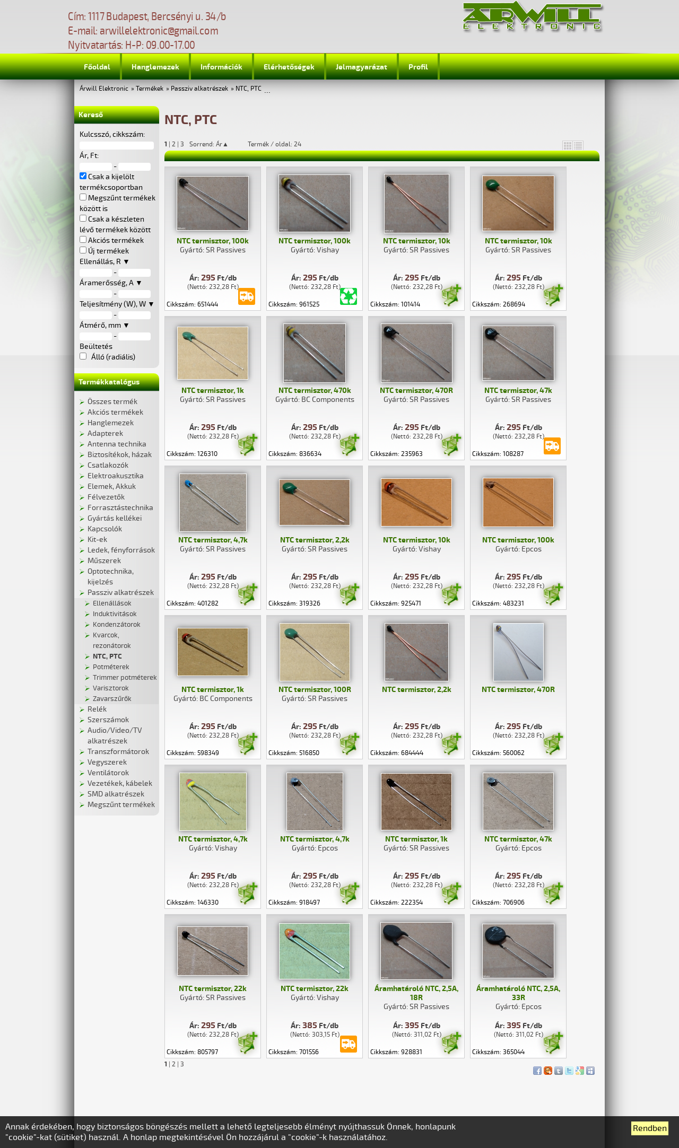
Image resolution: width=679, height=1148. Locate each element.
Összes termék (112, 401)
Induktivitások (115, 614)
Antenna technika (117, 444)
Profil (418, 67)
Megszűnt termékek (121, 804)
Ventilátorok (108, 772)
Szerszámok (108, 719)
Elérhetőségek (289, 67)
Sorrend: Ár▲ (215, 144)
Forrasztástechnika (120, 507)
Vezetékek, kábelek (120, 783)
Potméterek (111, 667)
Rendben (650, 1128)
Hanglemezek (155, 67)
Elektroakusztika (116, 475)
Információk (221, 67)
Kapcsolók (105, 528)
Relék (97, 709)
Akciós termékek (115, 412)
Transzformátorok (118, 751)
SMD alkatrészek (116, 794)
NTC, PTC (249, 89)
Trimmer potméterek (125, 677)
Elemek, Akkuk (112, 486)
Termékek (149, 89)
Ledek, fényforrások (121, 550)
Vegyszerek (107, 762)
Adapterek (105, 433)
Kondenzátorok (117, 624)
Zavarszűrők (112, 699)
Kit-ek (97, 539)
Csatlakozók (108, 465)
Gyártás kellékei (115, 518)
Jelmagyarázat (361, 67)
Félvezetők (106, 497)
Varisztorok (111, 688)
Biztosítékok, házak (120, 454)
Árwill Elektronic (104, 89)
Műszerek (104, 560)
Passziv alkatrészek (199, 89)
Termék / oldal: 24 (274, 144)
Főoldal (97, 67)
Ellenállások (112, 603)
